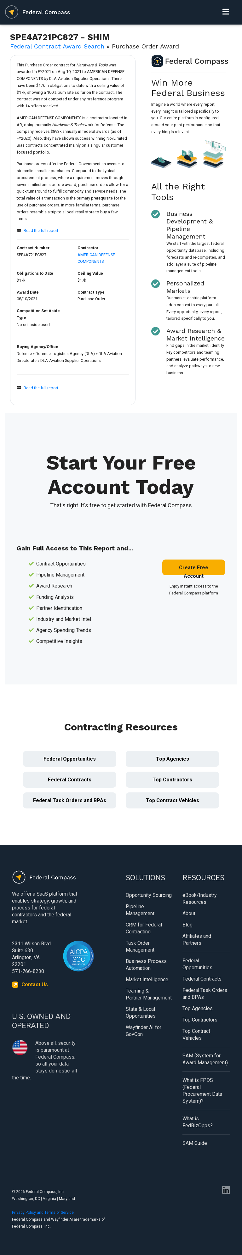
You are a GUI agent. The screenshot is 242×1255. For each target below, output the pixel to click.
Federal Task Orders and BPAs (69, 800)
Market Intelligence (147, 979)
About (188, 913)
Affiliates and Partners (196, 939)
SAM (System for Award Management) (205, 1059)
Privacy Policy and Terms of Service (43, 1212)
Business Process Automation (146, 964)
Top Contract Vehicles (172, 800)
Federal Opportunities (69, 759)
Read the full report (41, 230)
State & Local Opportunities (141, 1012)
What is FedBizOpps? (197, 1122)
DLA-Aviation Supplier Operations (70, 360)
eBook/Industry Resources (199, 898)
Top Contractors (172, 780)
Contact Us (34, 985)
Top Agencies (172, 759)
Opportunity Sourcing (149, 895)
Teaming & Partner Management (149, 994)
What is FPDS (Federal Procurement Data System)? (202, 1090)
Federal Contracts (69, 780)
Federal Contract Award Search (57, 46)
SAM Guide (194, 1143)
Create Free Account (193, 570)
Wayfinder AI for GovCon (143, 1030)
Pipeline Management (140, 909)
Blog (187, 925)
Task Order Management (140, 946)
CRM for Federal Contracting (144, 928)
